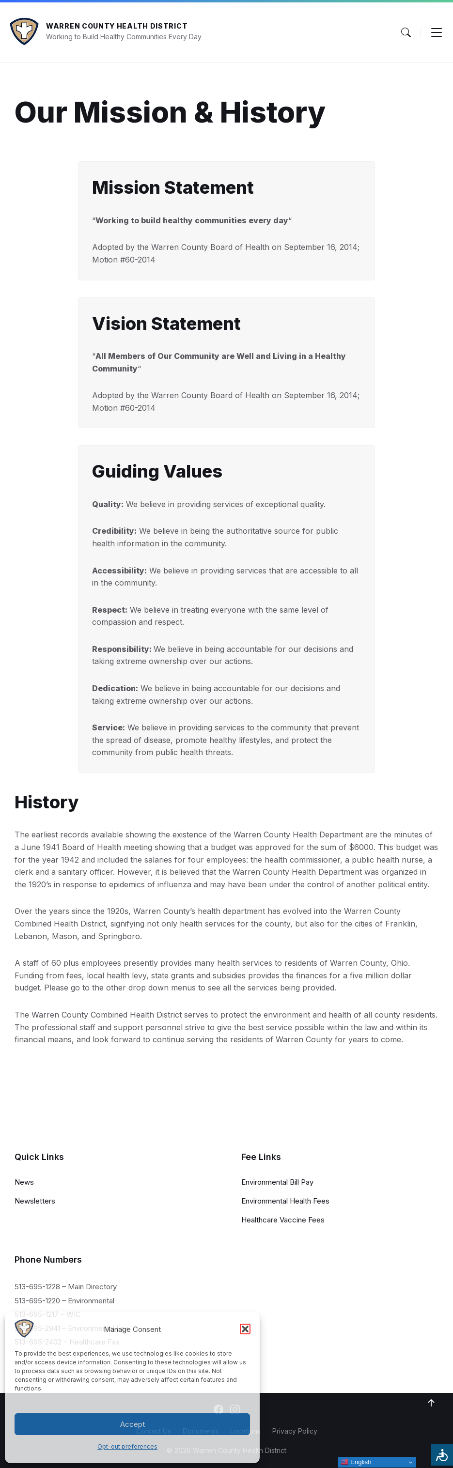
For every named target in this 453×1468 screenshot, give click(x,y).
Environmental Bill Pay (277, 1182)
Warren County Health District (116, 26)
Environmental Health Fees (285, 1200)
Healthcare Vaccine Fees (283, 1219)
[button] (245, 1329)
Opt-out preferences (127, 1446)
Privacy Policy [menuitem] (294, 1431)
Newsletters (35, 1200)
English (356, 1462)
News (24, 1182)
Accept (132, 1424)
